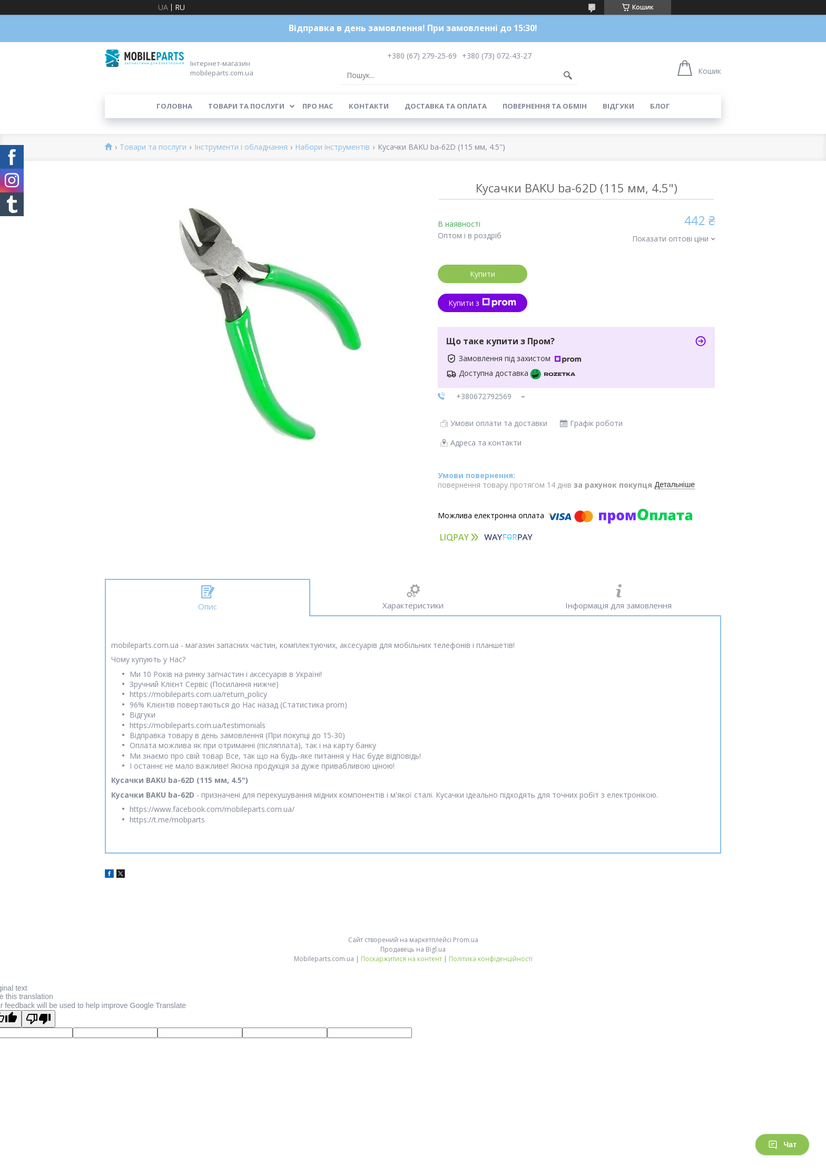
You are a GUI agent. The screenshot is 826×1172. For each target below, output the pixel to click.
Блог (660, 106)
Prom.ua (465, 939)
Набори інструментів (332, 147)
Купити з (482, 303)
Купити (482, 274)
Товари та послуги (246, 106)
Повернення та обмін (545, 106)
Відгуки (618, 106)
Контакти (369, 106)
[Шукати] (568, 75)
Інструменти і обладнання (241, 147)
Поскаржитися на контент (401, 958)
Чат (782, 1144)
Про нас (317, 106)
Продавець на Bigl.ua (413, 949)
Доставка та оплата (446, 106)
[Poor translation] (38, 1019)
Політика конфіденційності (491, 958)
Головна (174, 106)
